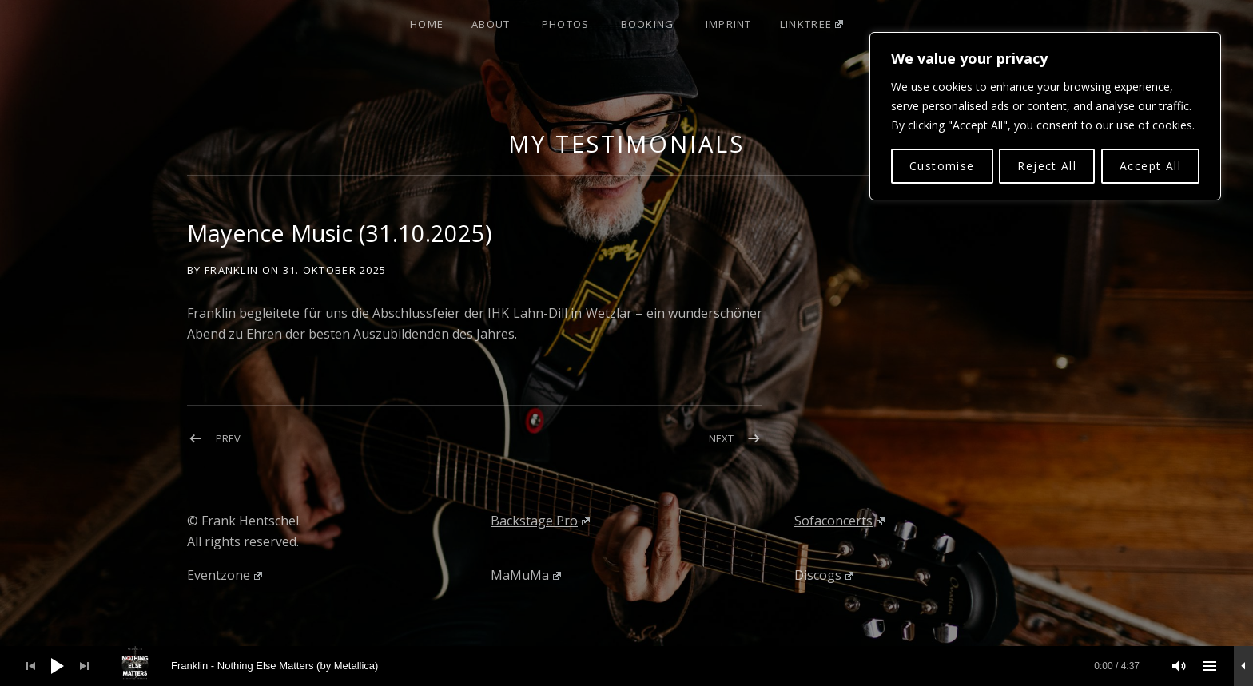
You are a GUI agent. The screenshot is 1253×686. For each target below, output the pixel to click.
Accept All (1150, 164)
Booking (647, 24)
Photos (566, 24)
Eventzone (224, 575)
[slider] (635, 666)
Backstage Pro (540, 520)
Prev (228, 438)
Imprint (729, 24)
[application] (626, 666)
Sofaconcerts (839, 520)
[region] (1045, 116)
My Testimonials (626, 143)
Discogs (823, 575)
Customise (942, 164)
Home (427, 24)
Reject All (1046, 164)
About (491, 24)
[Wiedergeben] (57, 666)
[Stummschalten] (1179, 666)
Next (721, 438)
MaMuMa (526, 575)
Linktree (811, 24)
